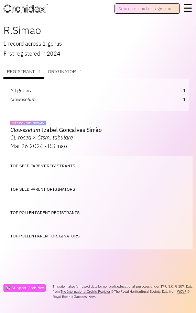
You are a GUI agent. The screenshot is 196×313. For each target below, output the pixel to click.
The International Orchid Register (85, 291)
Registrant (24, 71)
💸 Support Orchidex (24, 287)
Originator (65, 71)
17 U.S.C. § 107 (172, 286)
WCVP (181, 291)
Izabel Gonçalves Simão (56, 129)
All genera (21, 90)
